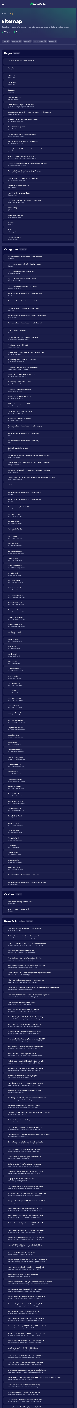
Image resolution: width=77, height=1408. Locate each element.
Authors (52, 41)
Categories (16, 41)
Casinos (27, 41)
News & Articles (40, 41)
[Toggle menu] (3, 4)
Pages (6, 41)
